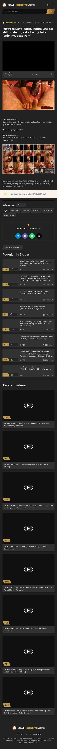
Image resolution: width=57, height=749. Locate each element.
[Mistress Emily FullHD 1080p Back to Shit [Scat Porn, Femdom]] (28, 614)
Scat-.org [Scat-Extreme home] (21, 5)
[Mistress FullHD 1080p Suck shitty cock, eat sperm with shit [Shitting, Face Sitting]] (28, 655)
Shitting (25, 210)
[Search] (50, 11)
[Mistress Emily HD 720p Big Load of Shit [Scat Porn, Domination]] (28, 532)
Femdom (15, 210)
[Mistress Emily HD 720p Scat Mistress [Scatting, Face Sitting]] (28, 450)
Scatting (36, 210)
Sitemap (19, 734)
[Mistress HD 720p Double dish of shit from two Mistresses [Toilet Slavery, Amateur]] (28, 573)
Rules (28, 734)
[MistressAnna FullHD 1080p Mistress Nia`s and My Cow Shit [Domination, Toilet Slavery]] (28, 696)
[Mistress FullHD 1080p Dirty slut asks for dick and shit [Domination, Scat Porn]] (28, 409)
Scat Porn (48, 210)
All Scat (21, 23)
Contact (37, 734)
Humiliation (9, 215)
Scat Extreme (10, 23)
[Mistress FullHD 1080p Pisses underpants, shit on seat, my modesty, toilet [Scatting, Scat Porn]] (28, 491)
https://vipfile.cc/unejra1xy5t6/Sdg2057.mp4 (28, 194)
